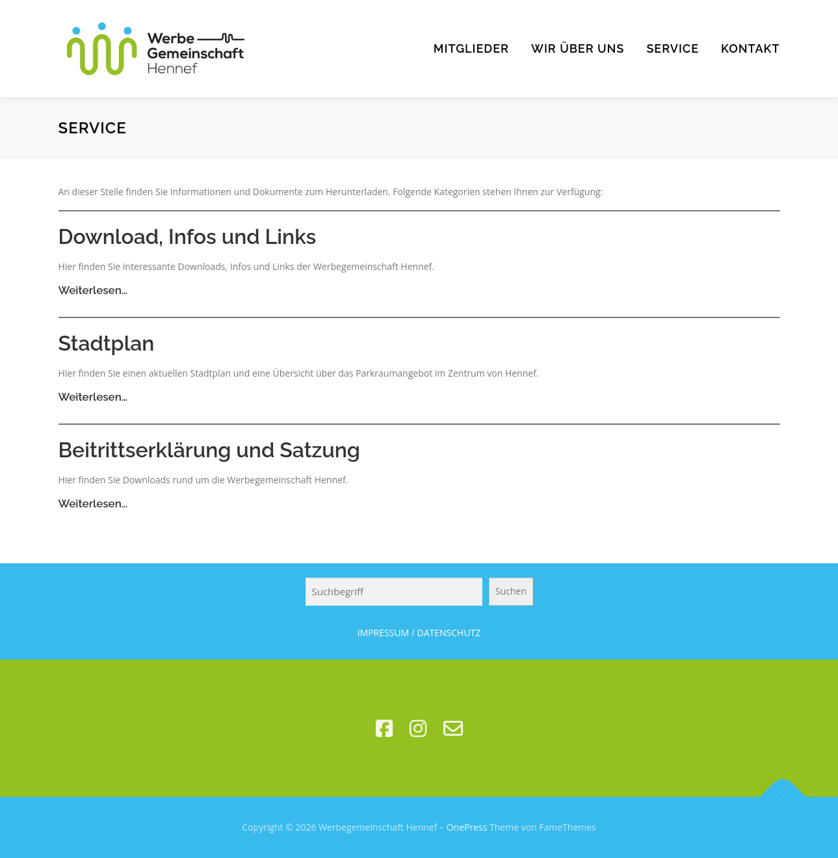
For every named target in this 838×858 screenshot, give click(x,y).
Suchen (511, 591)
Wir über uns (577, 48)
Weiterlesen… (93, 290)
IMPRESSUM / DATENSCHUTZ (419, 632)
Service (672, 48)
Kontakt (750, 48)
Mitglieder (471, 48)
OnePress (467, 827)
